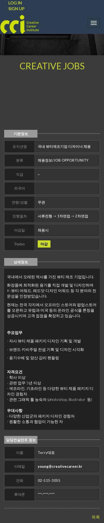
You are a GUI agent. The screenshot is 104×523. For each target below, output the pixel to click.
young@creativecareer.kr (60, 466)
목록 (96, 516)
